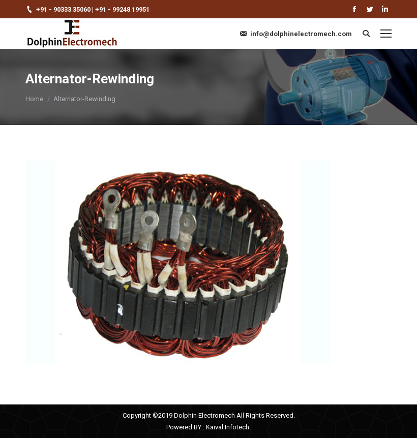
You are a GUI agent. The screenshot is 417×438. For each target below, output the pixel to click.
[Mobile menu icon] (386, 33)
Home (34, 99)
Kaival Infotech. (228, 427)
